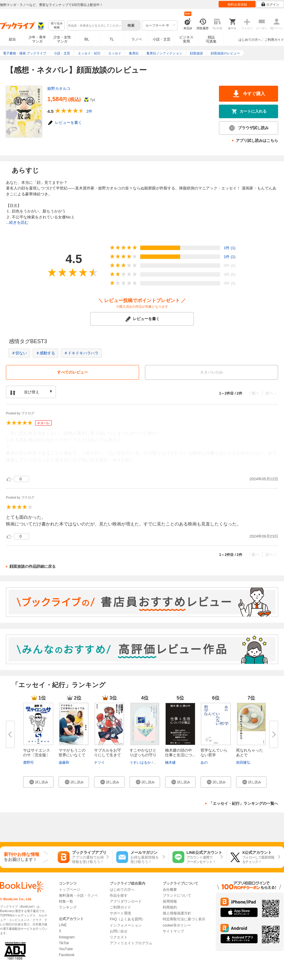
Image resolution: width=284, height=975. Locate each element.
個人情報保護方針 (177, 913)
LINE (63, 925)
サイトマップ (173, 931)
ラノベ (136, 39)
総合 (12, 39)
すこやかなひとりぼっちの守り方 (143, 755)
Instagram (67, 937)
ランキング (68, 907)
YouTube (66, 949)
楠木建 (170, 762)
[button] (38, 782)
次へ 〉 (271, 393)
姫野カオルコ (58, 88)
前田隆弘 (243, 762)
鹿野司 (28, 762)
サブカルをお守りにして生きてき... (107, 755)
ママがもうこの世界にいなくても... (72, 755)
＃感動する (45, 353)
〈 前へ (253, 393)
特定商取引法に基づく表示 (184, 919)
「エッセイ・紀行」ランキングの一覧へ (243, 803)
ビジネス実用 (186, 39)
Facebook (67, 955)
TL (111, 39)
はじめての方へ (249, 39)
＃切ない (19, 353)
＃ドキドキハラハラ (81, 353)
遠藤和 (64, 762)
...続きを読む (17, 222)
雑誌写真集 (211, 39)
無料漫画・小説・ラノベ (78, 895)
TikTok (64, 943)
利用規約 (170, 907)
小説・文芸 (161, 39)
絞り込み (57, 26)
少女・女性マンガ (62, 39)
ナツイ (99, 762)
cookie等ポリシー (177, 925)
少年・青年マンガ (37, 39)
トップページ (69, 890)
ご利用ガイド (274, 39)
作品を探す (119, 895)
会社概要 (170, 890)
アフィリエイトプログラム (131, 943)
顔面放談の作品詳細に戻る (32, 566)
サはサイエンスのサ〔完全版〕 (36, 752)
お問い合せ (119, 931)
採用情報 (170, 901)
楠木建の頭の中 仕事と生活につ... (180, 752)
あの (204, 762)
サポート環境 (120, 913)
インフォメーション (126, 925)
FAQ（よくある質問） (127, 919)
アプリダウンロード (126, 901)
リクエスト (119, 937)
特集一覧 (66, 901)
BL (87, 39)
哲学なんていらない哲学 (214, 752)
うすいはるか (140, 762)
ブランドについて (177, 895)
